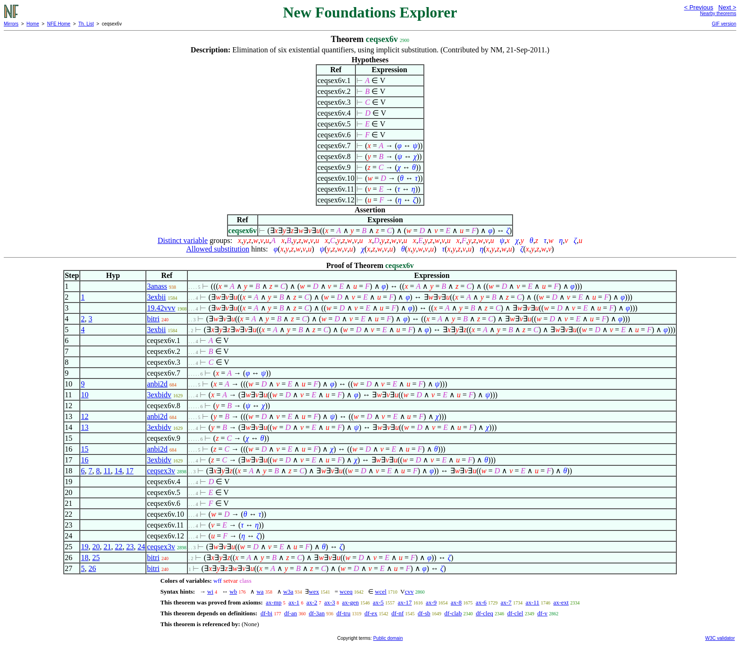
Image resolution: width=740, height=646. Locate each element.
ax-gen (350, 602)
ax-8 (456, 602)
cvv (409, 591)
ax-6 (481, 602)
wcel (381, 591)
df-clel (515, 613)
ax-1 (293, 602)
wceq (346, 591)
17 (130, 471)
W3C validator (720, 638)
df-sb (424, 613)
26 (92, 568)
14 (118, 471)
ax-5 (378, 602)
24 (141, 547)
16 (84, 460)
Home (32, 23)
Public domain (388, 638)
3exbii (156, 297)
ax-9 (431, 602)
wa (259, 591)
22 (118, 547)
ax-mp (273, 602)
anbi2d (157, 384)
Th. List (86, 23)
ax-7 (506, 602)
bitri (153, 319)
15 (84, 449)
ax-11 (532, 602)
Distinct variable (183, 240)
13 (84, 427)
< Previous (698, 7)
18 (84, 558)
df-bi (266, 613)
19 (84, 547)
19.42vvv (161, 308)
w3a (288, 591)
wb (233, 591)
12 (84, 416)
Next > (727, 7)
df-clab (453, 613)
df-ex (370, 613)
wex (314, 591)
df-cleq (484, 613)
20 (96, 547)
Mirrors (11, 23)
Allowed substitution (217, 249)
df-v (542, 613)
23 (130, 547)
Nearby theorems (718, 13)
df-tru (343, 613)
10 (84, 395)
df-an (290, 613)
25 (96, 558)
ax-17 (405, 602)
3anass (157, 286)
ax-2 (311, 602)
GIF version (724, 23)
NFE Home (58, 23)
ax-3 (329, 602)
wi (210, 591)
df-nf (397, 613)
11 (106, 471)
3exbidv (159, 395)
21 (107, 547)
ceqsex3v (161, 471)
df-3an (317, 613)
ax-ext (561, 602)
